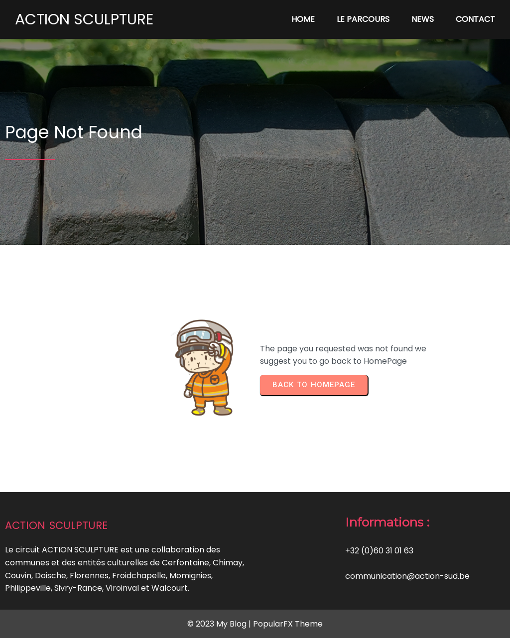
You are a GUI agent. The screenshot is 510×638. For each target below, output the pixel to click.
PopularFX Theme (288, 624)
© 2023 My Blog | (220, 624)
